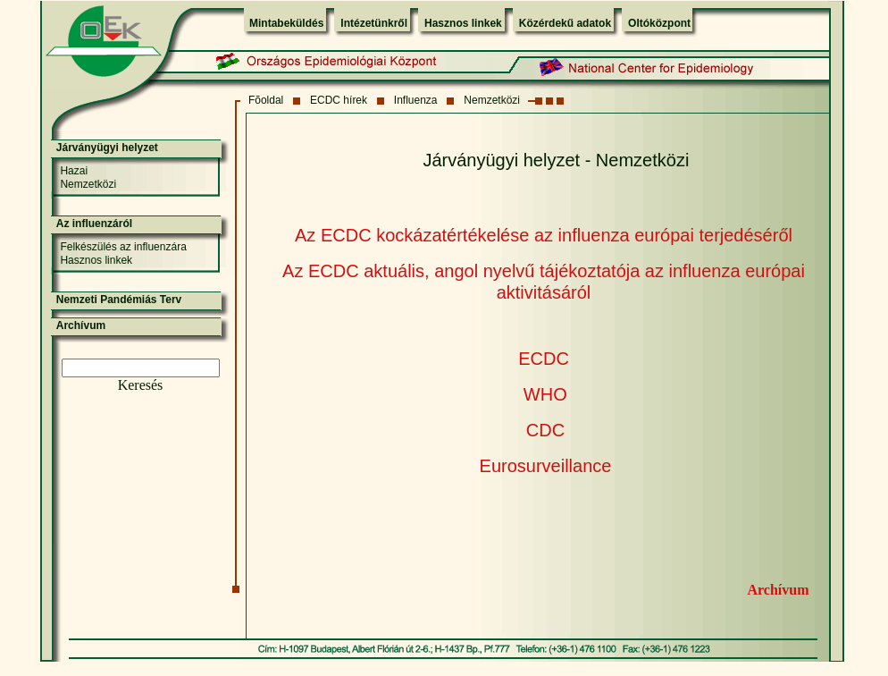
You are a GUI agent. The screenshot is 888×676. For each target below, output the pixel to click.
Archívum (777, 589)
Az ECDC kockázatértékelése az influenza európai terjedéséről (543, 235)
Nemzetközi (492, 100)
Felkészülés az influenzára (123, 247)
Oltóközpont (659, 23)
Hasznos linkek (463, 23)
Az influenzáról (94, 223)
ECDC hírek (338, 100)
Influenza (416, 100)
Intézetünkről (373, 23)
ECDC (543, 358)
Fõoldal (265, 100)
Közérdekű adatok (565, 23)
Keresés (140, 385)
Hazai (74, 171)
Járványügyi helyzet (107, 147)
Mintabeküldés (286, 23)
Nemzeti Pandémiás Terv (119, 299)
